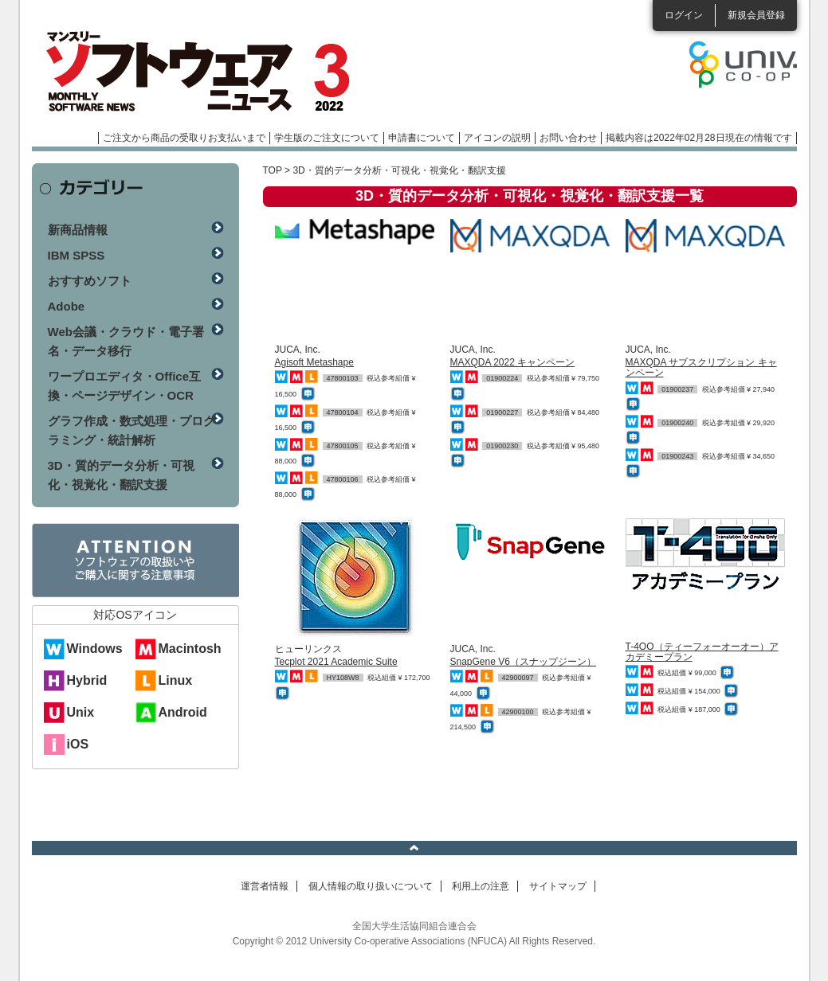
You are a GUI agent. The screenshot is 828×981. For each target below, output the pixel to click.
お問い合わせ (568, 137)
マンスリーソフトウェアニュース (201, 71)
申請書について (421, 137)
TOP (272, 170)
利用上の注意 (480, 886)
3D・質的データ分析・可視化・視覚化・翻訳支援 (121, 475)
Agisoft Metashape (314, 362)
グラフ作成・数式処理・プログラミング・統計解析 (131, 430)
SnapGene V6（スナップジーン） (523, 661)
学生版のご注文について (326, 137)
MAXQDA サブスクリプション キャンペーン (701, 367)
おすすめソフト (89, 280)
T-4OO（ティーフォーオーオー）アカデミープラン (702, 651)
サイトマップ (558, 886)
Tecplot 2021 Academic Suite (336, 661)
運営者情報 (264, 886)
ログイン (684, 15)
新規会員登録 (756, 15)
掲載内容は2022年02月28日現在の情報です (698, 137)
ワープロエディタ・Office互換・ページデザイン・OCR (125, 385)
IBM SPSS (76, 255)
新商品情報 (78, 229)
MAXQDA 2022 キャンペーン (512, 362)
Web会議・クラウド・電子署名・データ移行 (126, 341)
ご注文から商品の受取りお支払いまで (184, 137)
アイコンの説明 (497, 137)
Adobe (66, 306)
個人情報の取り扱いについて (370, 886)
